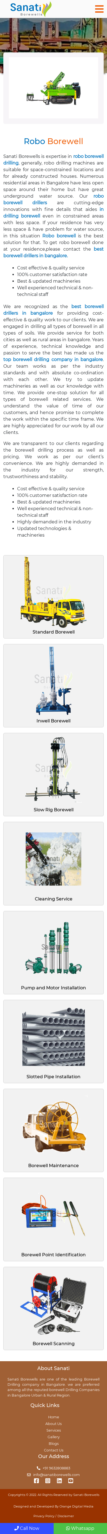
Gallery (54, 1437)
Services (53, 1430)
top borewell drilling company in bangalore (53, 359)
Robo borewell (58, 236)
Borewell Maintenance (53, 1165)
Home (53, 1417)
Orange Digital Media (76, 1506)
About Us (53, 1424)
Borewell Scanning (54, 1343)
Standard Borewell (54, 632)
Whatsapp (80, 1528)
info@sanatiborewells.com (53, 1475)
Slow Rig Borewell (54, 809)
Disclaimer (66, 1516)
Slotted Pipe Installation (53, 1076)
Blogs (54, 1444)
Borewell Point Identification (53, 1254)
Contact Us (53, 1450)
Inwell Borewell (53, 721)
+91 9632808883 (54, 1468)
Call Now (26, 1528)
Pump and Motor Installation (53, 987)
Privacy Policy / (44, 1516)
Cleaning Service (53, 899)
